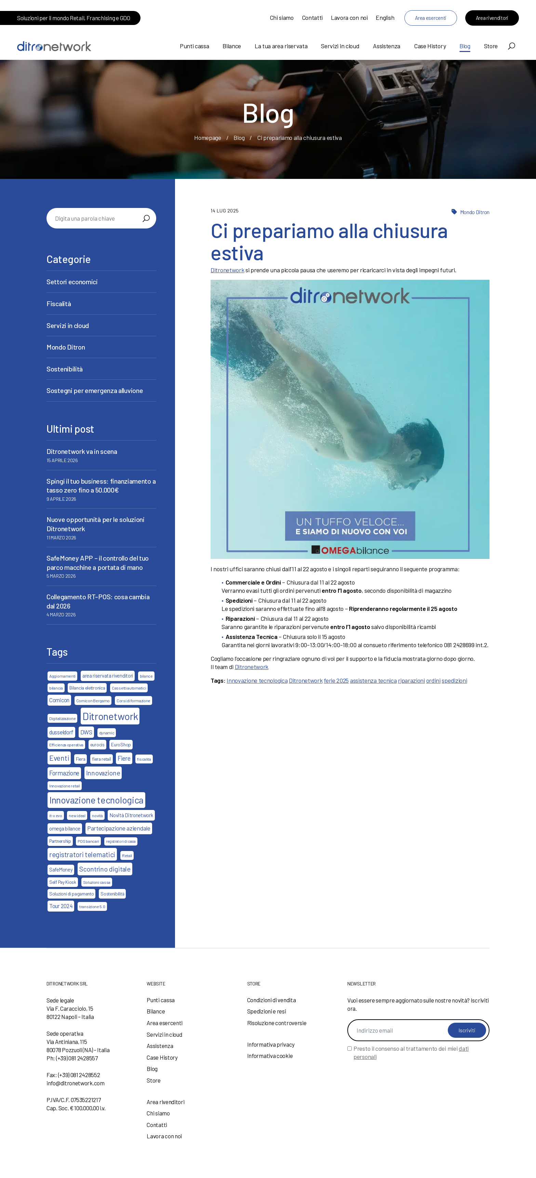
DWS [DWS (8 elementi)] (86, 732)
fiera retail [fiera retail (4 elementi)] (101, 759)
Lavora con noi (349, 17)
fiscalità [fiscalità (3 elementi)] (144, 759)
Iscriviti (466, 1030)
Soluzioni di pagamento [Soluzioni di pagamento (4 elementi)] (71, 893)
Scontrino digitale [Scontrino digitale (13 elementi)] (105, 869)
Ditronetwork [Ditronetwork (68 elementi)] (110, 716)
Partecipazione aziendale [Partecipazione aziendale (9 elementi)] (118, 828)
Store (491, 46)
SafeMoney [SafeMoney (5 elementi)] (60, 869)
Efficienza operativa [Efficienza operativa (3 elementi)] (66, 744)
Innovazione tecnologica (257, 680)
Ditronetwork (227, 270)
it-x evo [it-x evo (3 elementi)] (55, 815)
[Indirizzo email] (418, 1030)
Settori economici (72, 281)
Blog (464, 46)
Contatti (312, 17)
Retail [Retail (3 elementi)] (127, 855)
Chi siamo (282, 17)
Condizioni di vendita (271, 999)
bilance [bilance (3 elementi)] (146, 675)
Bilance (232, 46)
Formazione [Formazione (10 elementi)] (64, 773)
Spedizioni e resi (266, 1011)
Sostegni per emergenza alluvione (94, 390)
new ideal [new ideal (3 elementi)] (77, 815)
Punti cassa (194, 46)
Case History (430, 46)
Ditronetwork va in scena (81, 451)
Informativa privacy (271, 1044)
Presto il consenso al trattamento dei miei (411, 1052)
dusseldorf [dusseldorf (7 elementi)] (61, 732)
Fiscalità (58, 303)
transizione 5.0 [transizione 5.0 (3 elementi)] (92, 906)
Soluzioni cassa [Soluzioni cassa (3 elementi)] (97, 882)
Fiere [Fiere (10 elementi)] (124, 758)
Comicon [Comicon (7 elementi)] (59, 700)
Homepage (207, 137)
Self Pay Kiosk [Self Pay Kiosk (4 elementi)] (62, 882)
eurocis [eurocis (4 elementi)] (97, 744)
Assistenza (386, 46)
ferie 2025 (336, 680)
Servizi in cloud (340, 46)
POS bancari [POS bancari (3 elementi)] (88, 841)
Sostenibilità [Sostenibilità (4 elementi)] (112, 893)
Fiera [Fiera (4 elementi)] (80, 759)
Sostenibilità (64, 369)
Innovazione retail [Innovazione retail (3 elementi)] (64, 785)
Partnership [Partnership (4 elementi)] (60, 841)
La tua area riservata (281, 46)
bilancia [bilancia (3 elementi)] (56, 687)
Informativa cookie (270, 1055)
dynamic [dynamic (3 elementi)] (107, 732)
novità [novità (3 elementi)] (97, 815)
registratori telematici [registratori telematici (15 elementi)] (82, 854)
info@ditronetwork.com (75, 1082)
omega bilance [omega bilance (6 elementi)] (64, 828)
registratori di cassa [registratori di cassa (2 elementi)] (121, 841)
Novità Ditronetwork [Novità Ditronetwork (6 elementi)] (131, 815)
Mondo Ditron (475, 212)
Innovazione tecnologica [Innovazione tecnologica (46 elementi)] (96, 799)
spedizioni (454, 680)
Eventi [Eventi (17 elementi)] (59, 758)
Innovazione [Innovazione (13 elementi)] (103, 773)
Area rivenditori (492, 18)
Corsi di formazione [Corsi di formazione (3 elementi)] (133, 700)
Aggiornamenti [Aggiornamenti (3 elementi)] (62, 675)
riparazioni (411, 680)
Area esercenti (430, 18)
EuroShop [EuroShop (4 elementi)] (121, 744)
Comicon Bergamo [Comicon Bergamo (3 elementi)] (93, 700)
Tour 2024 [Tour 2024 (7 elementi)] (60, 906)
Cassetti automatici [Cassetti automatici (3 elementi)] (129, 687)
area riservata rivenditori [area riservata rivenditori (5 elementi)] (107, 675)
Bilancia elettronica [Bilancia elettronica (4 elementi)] (87, 688)
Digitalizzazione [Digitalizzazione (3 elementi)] (62, 718)
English (385, 17)
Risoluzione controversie (277, 1022)
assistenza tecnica (373, 680)
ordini (433, 680)
